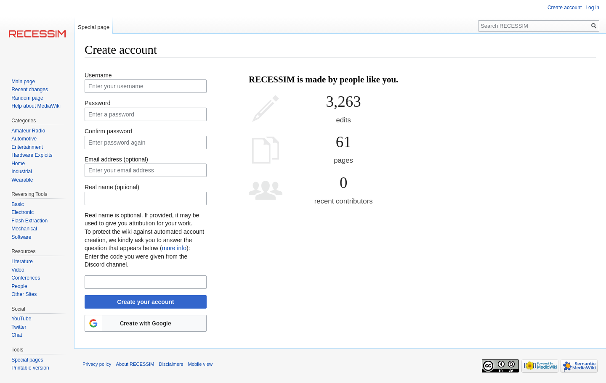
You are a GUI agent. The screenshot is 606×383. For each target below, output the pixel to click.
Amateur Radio (28, 131)
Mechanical (24, 229)
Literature (22, 261)
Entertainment (27, 147)
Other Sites (24, 294)
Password (97, 103)
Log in (592, 8)
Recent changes (29, 89)
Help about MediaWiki (36, 106)
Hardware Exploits (31, 155)
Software (21, 237)
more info (174, 248)
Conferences (25, 278)
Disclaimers (171, 364)
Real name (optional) (112, 187)
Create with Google (145, 323)
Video (17, 270)
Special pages (27, 360)
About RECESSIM (135, 364)
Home (18, 163)
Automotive (24, 139)
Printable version (30, 368)
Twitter (18, 327)
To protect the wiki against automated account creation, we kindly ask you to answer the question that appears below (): (144, 239)
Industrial (21, 171)
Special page (93, 27)
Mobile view (200, 364)
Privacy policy (96, 364)
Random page (27, 98)
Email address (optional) (116, 159)
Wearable (22, 180)
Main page (23, 82)
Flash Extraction (29, 221)
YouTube (21, 319)
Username (98, 75)
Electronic (22, 212)
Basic (17, 204)
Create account (565, 8)
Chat (16, 335)
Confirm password (108, 131)
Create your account (145, 301)
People (19, 286)
